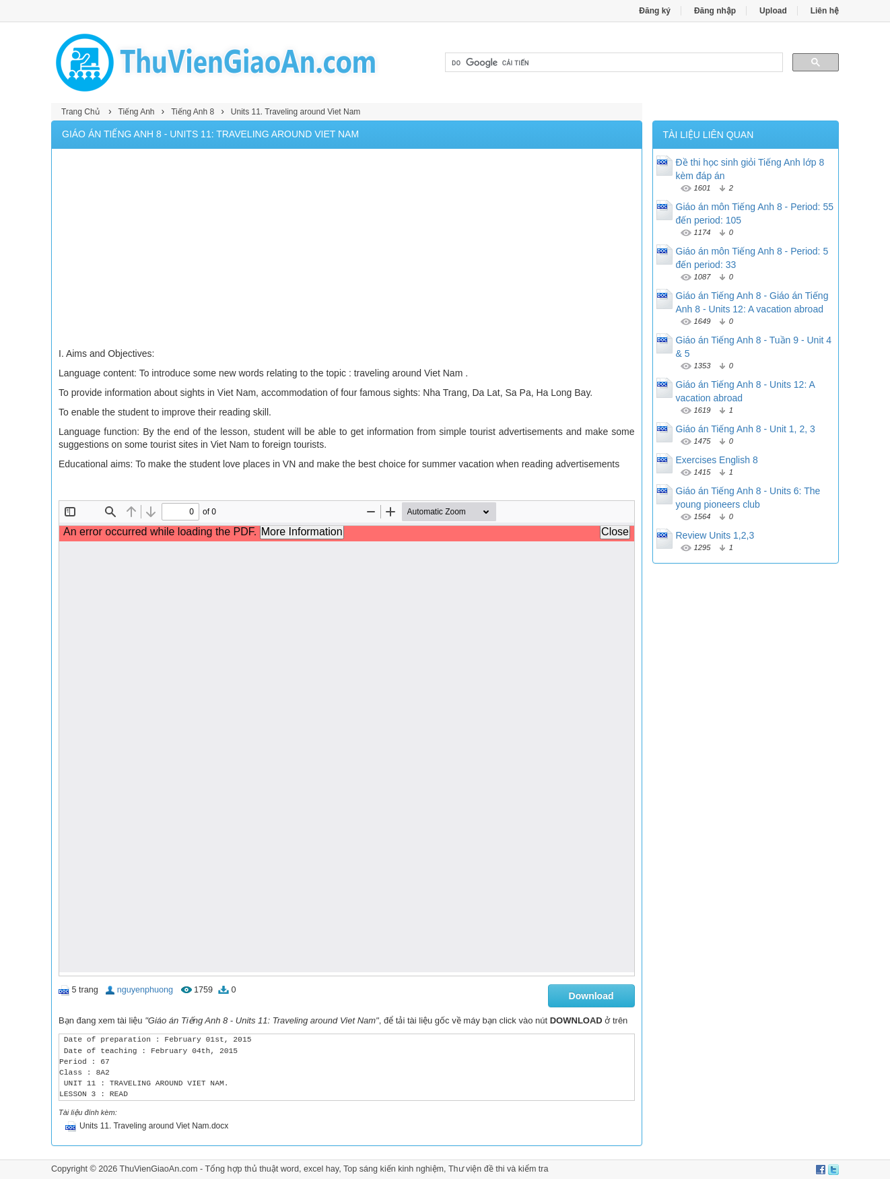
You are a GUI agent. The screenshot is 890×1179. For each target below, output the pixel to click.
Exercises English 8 (717, 459)
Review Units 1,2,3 (715, 535)
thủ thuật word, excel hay (291, 1169)
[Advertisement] (347, 250)
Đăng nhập (715, 10)
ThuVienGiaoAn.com (158, 1169)
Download (591, 995)
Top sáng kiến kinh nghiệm (393, 1169)
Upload (773, 10)
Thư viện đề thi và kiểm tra (498, 1169)
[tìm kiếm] (613, 63)
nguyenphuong (145, 990)
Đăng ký (655, 10)
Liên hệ (825, 10)
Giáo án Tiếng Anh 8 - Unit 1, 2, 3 (745, 429)
